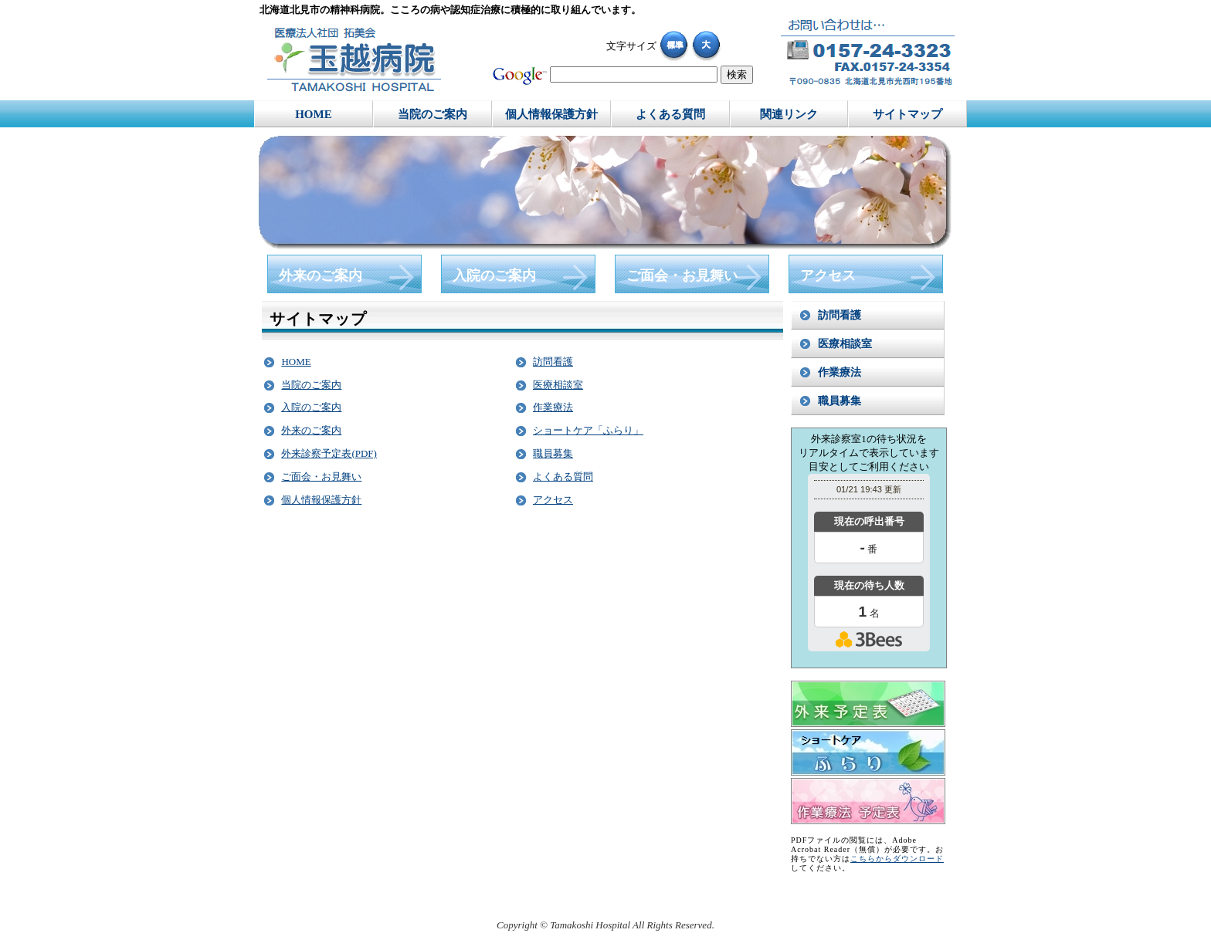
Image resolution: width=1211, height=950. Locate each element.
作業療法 (553, 407)
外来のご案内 (311, 430)
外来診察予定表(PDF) (329, 453)
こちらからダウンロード (897, 858)
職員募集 (553, 453)
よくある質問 (563, 476)
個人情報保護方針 (321, 499)
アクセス (553, 499)
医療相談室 (558, 384)
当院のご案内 (311, 384)
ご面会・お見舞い (321, 476)
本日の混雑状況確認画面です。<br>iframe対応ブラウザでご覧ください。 (869, 570)
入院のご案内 (311, 407)
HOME (295, 361)
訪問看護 (553, 361)
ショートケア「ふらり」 (588, 430)
